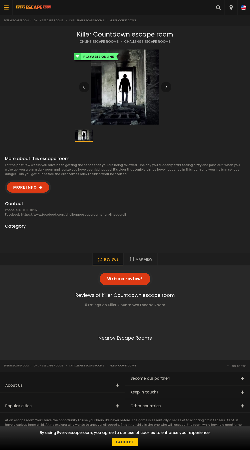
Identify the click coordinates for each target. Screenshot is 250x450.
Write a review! (125, 279)
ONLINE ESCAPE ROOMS (99, 41)
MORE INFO (25, 187)
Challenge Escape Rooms (86, 20)
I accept (125, 441)
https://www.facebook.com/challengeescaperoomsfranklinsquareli (73, 214)
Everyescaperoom (16, 20)
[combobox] (231, 7)
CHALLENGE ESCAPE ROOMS (147, 41)
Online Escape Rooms (48, 20)
